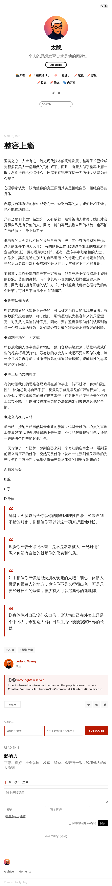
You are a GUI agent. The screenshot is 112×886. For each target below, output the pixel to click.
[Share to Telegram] (104, 704)
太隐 (56, 47)
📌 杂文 (54, 82)
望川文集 (27, 650)
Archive (9, 871)
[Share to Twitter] (88, 704)
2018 (11, 650)
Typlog (23, 882)
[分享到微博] (96, 704)
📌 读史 (79, 75)
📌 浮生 (92, 75)
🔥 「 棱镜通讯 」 (39, 75)
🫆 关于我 (69, 82)
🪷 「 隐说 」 (62, 75)
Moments (24, 871)
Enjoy (12, 704)
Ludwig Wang (25, 661)
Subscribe (56, 64)
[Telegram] (53, 93)
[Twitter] (59, 93)
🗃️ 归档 (20, 75)
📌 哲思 (42, 82)
